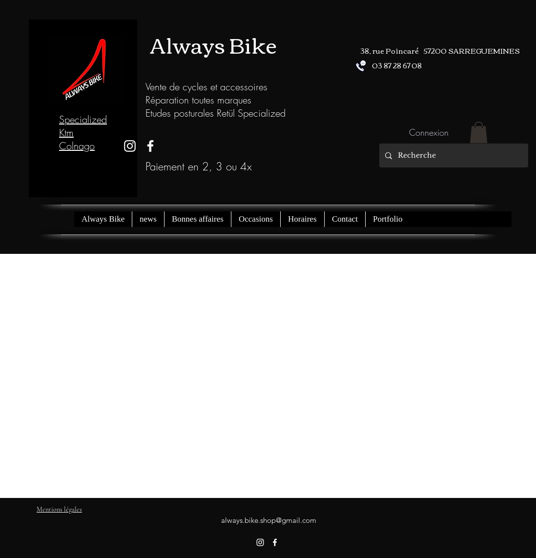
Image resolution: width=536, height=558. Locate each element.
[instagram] (130, 146)
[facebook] (275, 542)
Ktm (66, 132)
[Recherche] (453, 155)
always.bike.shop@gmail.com (268, 520)
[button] (479, 132)
